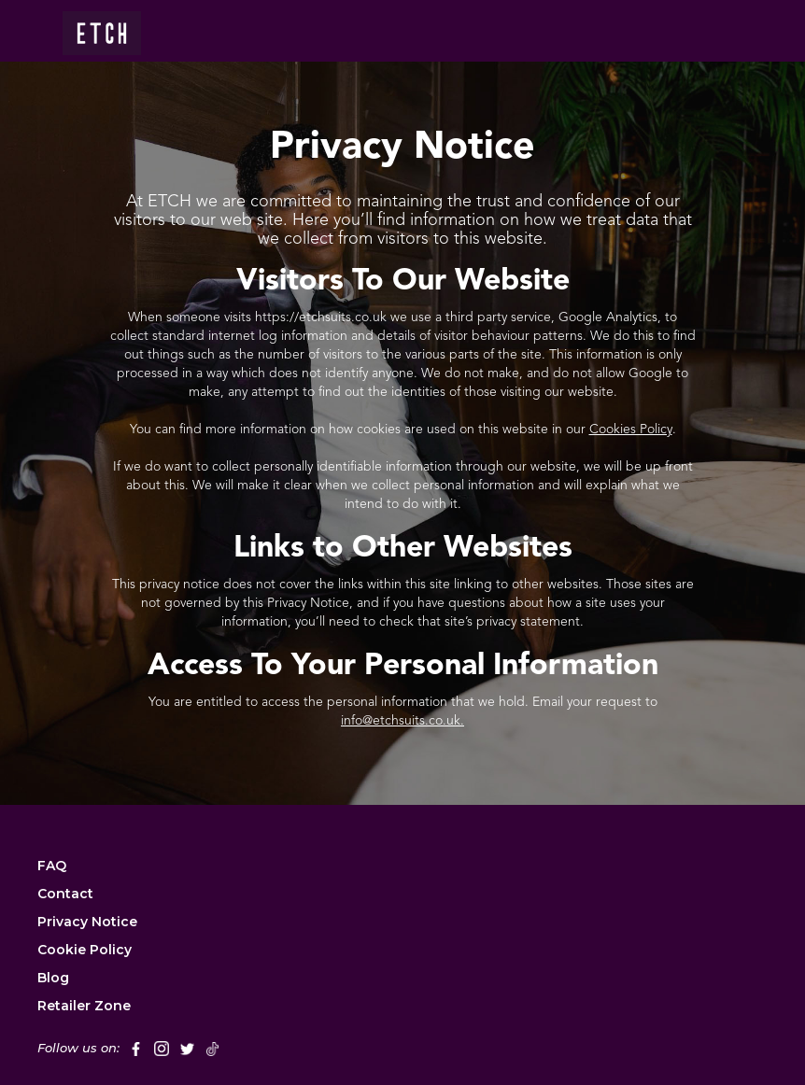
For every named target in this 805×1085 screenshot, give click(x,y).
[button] (711, 31)
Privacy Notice (87, 921)
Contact (65, 893)
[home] (102, 27)
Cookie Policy (84, 949)
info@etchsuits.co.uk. (402, 720)
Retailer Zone (84, 1005)
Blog (53, 977)
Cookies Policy (630, 429)
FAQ (51, 865)
